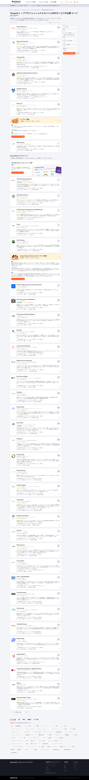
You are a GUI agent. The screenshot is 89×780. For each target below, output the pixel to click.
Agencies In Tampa (25, 9)
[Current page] (23, 712)
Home (11, 9)
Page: (20, 712)
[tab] (13, 719)
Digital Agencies (17, 9)
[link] (43, 2)
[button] (71, 2)
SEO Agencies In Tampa (35, 9)
